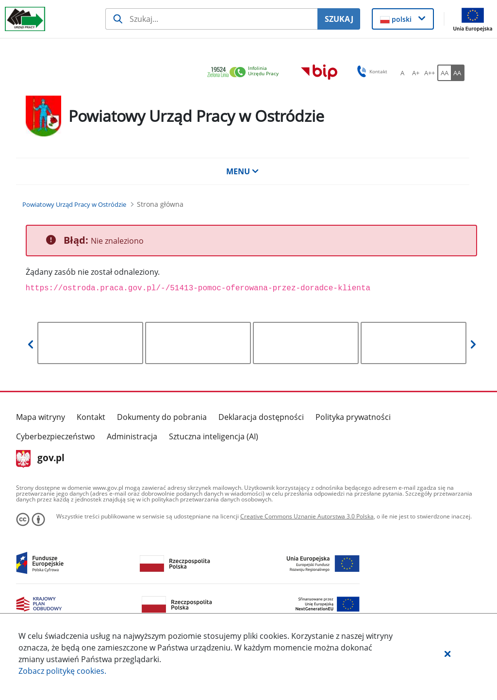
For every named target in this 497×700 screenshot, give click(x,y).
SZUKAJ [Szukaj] (339, 19)
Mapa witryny (40, 417)
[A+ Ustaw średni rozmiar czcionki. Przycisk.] (416, 73)
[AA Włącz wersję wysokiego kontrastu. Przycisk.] (457, 73)
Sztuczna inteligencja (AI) (213, 436)
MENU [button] (242, 171)
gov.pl (40, 458)
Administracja (132, 436)
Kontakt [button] (370, 71)
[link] (245, 72)
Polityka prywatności (353, 417)
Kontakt (91, 417)
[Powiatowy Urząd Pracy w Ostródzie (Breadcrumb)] (74, 204)
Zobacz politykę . (62, 671)
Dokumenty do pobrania (162, 417)
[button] (447, 653)
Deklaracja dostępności (261, 417)
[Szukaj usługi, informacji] (211, 19)
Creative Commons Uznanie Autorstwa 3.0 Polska (307, 516)
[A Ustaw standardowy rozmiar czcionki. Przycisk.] (402, 73)
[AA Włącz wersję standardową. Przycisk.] (444, 73)
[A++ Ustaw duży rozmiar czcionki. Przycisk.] (429, 73)
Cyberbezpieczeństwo (55, 436)
